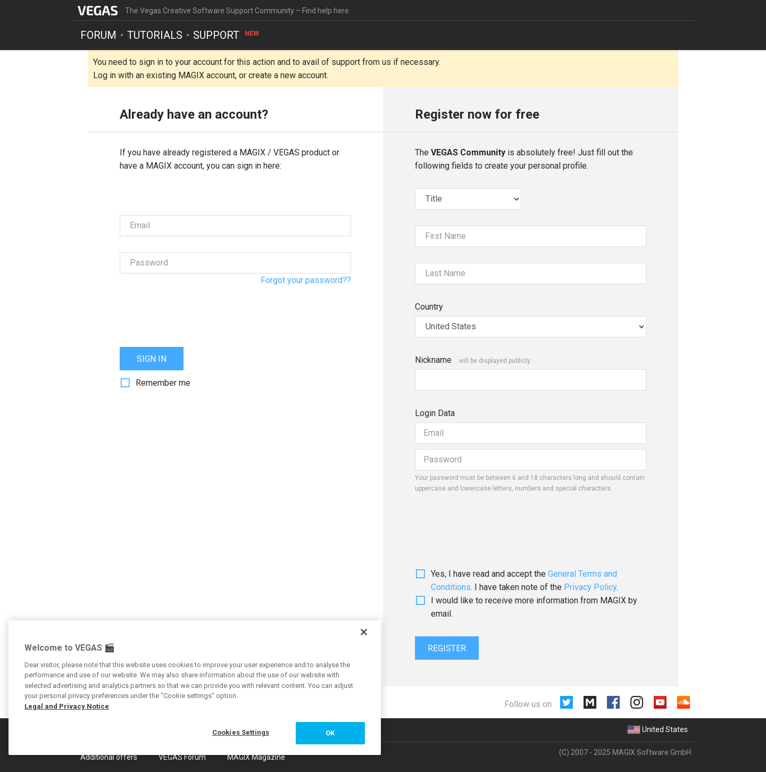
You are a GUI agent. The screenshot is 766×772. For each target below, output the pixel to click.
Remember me (163, 383)
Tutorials (154, 35)
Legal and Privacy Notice (66, 706)
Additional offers (108, 757)
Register (447, 648)
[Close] (364, 632)
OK (330, 733)
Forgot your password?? (306, 280)
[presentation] (200, 310)
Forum (98, 35)
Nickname (433, 360)
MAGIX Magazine (256, 757)
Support (226, 35)
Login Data (435, 413)
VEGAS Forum (182, 757)
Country (429, 307)
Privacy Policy (590, 587)
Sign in (151, 359)
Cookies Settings (240, 732)
